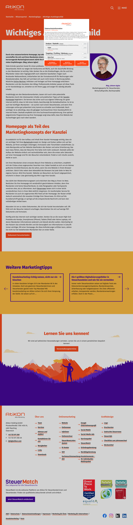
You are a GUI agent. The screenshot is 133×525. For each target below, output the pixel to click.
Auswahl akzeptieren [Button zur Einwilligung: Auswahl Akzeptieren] (52, 63)
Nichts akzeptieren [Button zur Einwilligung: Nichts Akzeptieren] (67, 63)
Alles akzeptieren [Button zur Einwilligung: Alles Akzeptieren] (81, 63)
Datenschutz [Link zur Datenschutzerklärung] (55, 30)
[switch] (84, 44)
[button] (83, 44)
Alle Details (50, 50)
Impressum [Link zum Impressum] (48, 30)
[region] (66, 51)
